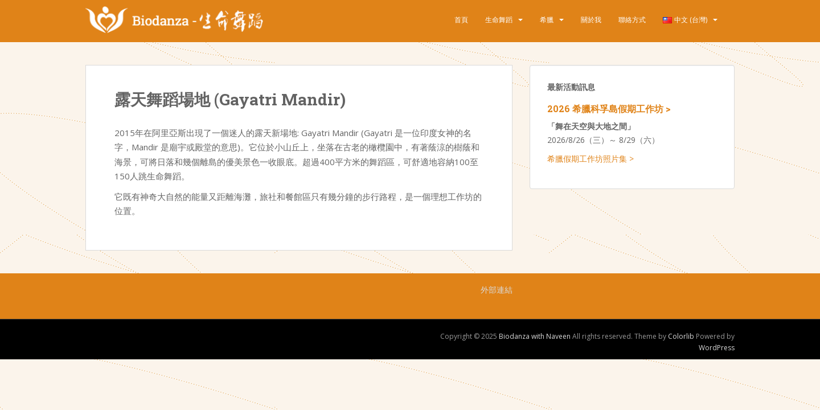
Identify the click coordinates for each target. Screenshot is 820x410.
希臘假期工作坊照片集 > (590, 158)
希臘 (547, 19)
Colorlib (681, 336)
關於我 (591, 19)
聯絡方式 (632, 19)
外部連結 (496, 289)
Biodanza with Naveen (535, 336)
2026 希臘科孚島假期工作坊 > (609, 108)
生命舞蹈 (498, 19)
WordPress (717, 347)
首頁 (461, 19)
